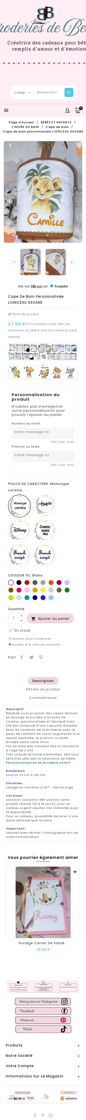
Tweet (31, 657)
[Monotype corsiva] (19, 506)
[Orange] (51, 582)
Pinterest (40, 657)
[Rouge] (27, 582)
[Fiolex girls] (44, 555)
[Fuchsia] (19, 590)
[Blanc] (11, 582)
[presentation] (14, 262)
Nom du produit (23, 314)
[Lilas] (67, 582)
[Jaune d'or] (35, 590)
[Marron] (11, 590)
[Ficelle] (51, 590)
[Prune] (59, 582)
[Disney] (19, 530)
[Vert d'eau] (19, 598)
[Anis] (11, 598)
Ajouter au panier (50, 618)
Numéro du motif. (26, 424)
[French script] (19, 555)
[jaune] (43, 590)
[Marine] (35, 598)
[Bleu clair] (51, 598)
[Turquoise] (27, 598)
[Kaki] (59, 590)
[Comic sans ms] (44, 530)
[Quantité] (13, 618)
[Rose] (27, 590)
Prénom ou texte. (26, 447)
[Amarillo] (44, 506)
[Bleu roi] (43, 598)
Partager (21, 657)
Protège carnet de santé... (43, 943)
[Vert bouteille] (67, 590)
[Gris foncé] (35, 582)
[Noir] (19, 582)
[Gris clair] (43, 582)
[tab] (43, 681)
